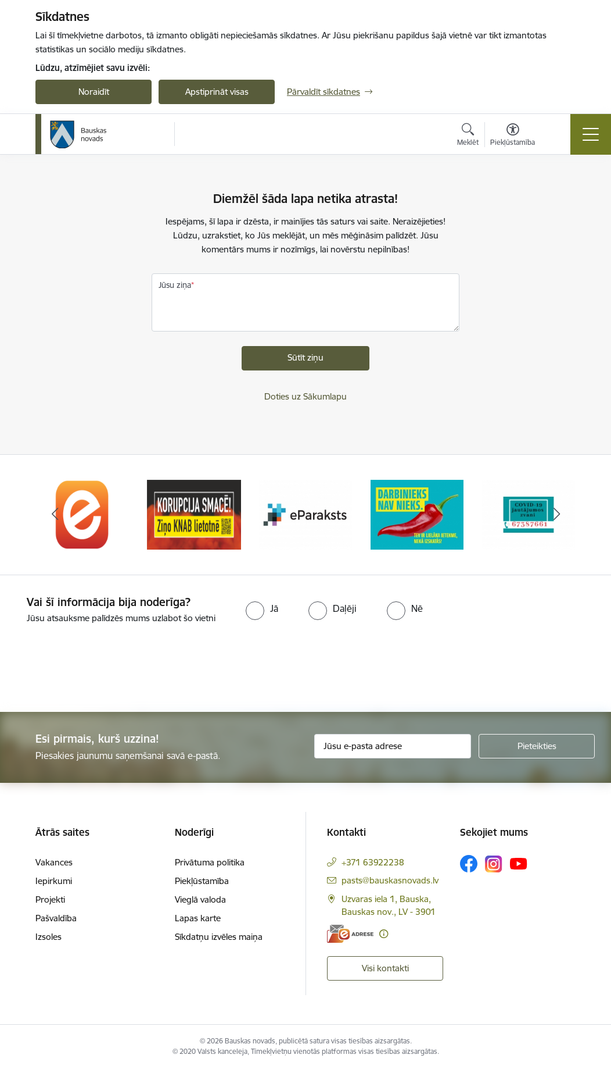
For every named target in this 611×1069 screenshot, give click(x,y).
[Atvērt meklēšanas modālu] (467, 136)
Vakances (54, 862)
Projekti (50, 899)
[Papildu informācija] (383, 933)
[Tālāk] (556, 514)
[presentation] (97, 669)
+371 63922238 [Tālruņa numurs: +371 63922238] (373, 862)
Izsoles (48, 936)
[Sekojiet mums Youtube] (518, 863)
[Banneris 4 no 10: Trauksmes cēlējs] (417, 513)
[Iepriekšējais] (54, 514)
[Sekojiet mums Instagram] (493, 864)
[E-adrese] (350, 933)
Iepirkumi (53, 880)
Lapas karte (198, 918)
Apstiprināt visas (217, 91)
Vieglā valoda (200, 899)
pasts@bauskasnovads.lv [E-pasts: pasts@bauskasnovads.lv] (390, 880)
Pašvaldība (56, 918)
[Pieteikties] (537, 746)
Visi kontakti (385, 968)
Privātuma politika (210, 862)
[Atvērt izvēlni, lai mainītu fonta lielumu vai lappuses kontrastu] (512, 136)
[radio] (262, 608)
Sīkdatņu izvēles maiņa (219, 936)
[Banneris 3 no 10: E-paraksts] (305, 513)
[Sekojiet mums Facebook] (468, 863)
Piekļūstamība (202, 880)
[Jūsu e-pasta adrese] (392, 746)
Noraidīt (93, 91)
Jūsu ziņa (175, 285)
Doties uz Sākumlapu (305, 396)
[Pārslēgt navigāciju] (590, 134)
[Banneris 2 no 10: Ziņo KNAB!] (194, 513)
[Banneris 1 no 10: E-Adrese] (82, 513)
